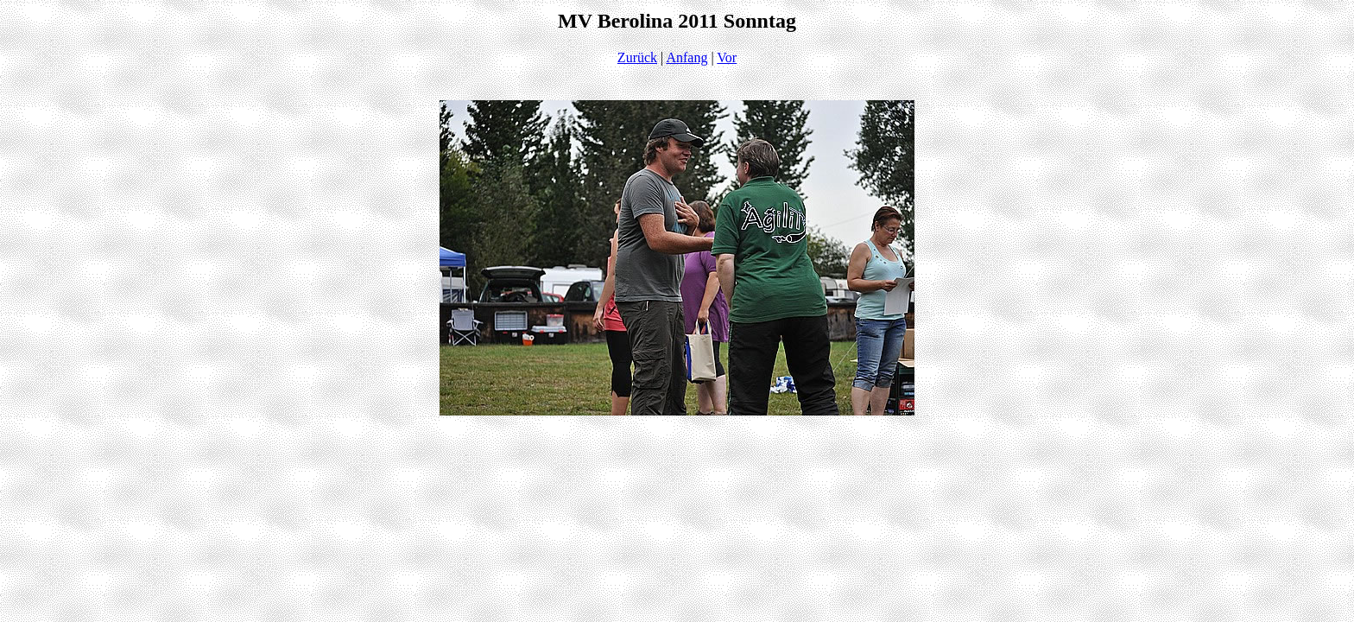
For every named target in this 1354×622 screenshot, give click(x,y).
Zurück (637, 57)
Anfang (686, 57)
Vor (727, 57)
